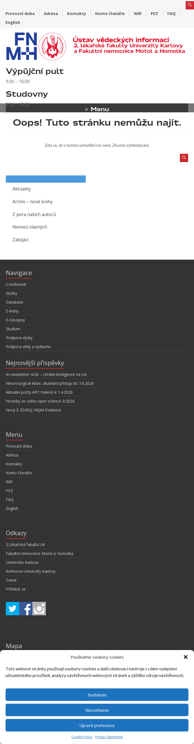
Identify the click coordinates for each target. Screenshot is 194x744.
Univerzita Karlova (22, 562)
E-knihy (12, 311)
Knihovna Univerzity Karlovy (31, 571)
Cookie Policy (81, 737)
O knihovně (16, 284)
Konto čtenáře (110, 13)
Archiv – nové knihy (32, 202)
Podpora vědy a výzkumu (28, 346)
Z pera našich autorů (34, 214)
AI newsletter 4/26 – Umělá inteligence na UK (46, 374)
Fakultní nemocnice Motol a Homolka (39, 553)
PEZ (154, 13)
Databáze (14, 302)
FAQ (171, 13)
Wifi (138, 13)
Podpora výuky (19, 337)
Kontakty (76, 13)
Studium (13, 328)
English (13, 22)
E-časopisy (15, 320)
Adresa (51, 13)
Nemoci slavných (29, 227)
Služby (11, 293)
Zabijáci (20, 240)
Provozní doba (20, 13)
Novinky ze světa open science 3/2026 (40, 401)
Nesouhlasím (97, 710)
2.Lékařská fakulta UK (25, 544)
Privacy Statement (109, 737)
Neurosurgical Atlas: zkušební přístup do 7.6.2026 (50, 383)
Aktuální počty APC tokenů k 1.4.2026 (39, 392)
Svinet (11, 580)
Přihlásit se (16, 589)
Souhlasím (97, 694)
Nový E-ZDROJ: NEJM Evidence (33, 410)
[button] (185, 657)
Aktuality (21, 189)
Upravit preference (97, 725)
